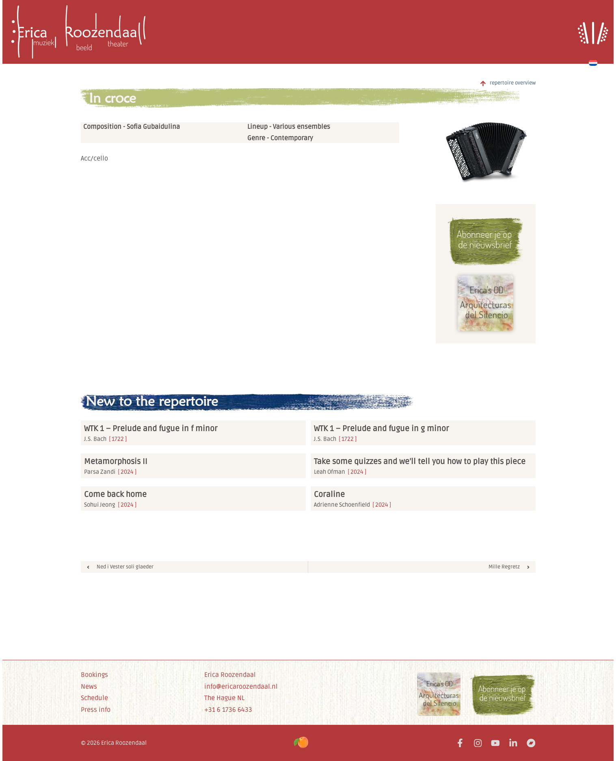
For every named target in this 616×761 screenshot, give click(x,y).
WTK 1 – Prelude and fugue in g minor (381, 429)
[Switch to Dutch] (593, 61)
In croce (112, 98)
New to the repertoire (152, 401)
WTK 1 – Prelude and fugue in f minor (151, 429)
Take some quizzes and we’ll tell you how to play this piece (419, 461)
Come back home (115, 494)
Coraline (329, 494)
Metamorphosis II (115, 461)
